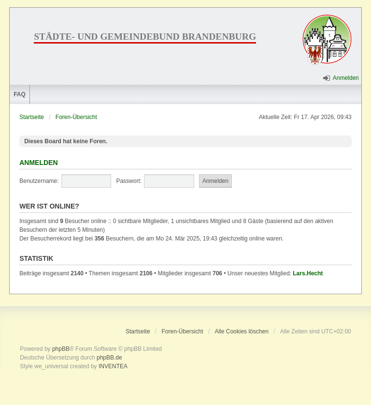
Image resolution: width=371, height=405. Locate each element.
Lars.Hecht (308, 273)
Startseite (31, 117)
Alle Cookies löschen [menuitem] (241, 331)
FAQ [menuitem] (20, 94)
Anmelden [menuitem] (346, 78)
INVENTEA (113, 366)
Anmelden (38, 162)
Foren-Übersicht (76, 117)
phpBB (61, 348)
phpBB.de (109, 357)
